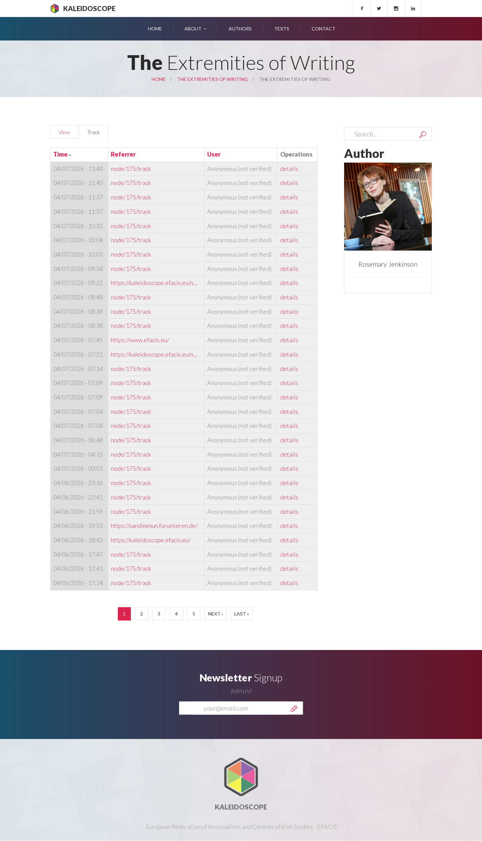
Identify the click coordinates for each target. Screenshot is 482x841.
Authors (240, 28)
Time (62, 154)
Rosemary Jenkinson (387, 264)
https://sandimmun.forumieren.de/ (154, 525)
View (64, 132)
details (289, 168)
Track (97, 131)
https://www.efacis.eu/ (140, 340)
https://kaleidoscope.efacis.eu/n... (154, 282)
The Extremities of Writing (212, 79)
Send (294, 718)
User (214, 154)
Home (155, 28)
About (193, 28)
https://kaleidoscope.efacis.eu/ (150, 540)
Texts (281, 28)
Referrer (123, 154)
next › (215, 614)
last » (241, 614)
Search (423, 134)
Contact (323, 28)
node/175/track (131, 168)
